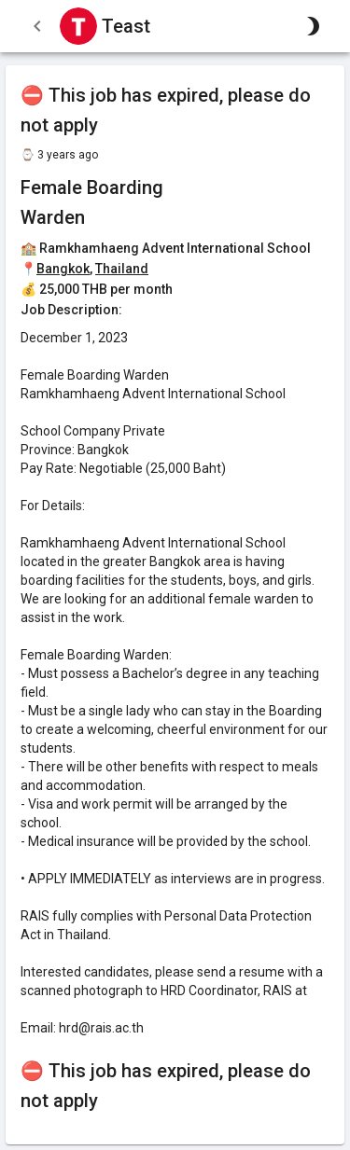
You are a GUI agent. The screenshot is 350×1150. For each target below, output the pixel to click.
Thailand (121, 268)
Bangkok (63, 268)
